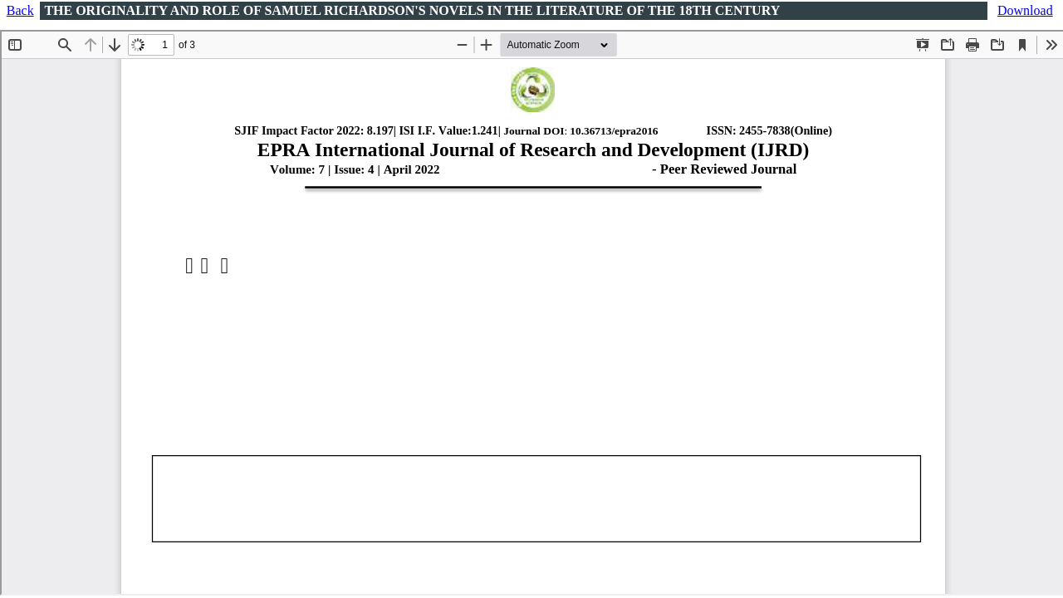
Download (1025, 10)
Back (20, 10)
